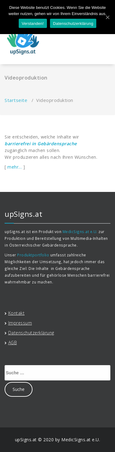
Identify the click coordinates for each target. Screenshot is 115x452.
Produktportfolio (33, 254)
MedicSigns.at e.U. (80, 231)
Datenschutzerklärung (73, 23)
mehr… (14, 167)
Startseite (16, 100)
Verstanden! (33, 23)
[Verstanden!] (107, 17)
